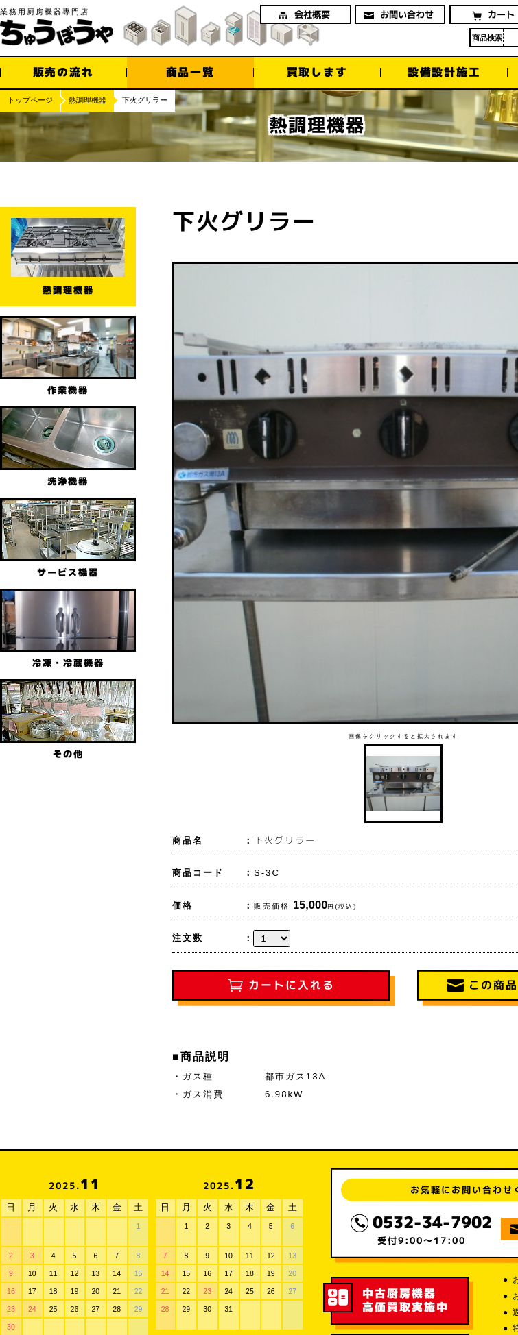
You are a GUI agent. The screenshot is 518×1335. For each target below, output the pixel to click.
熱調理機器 (87, 100)
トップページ (30, 100)
